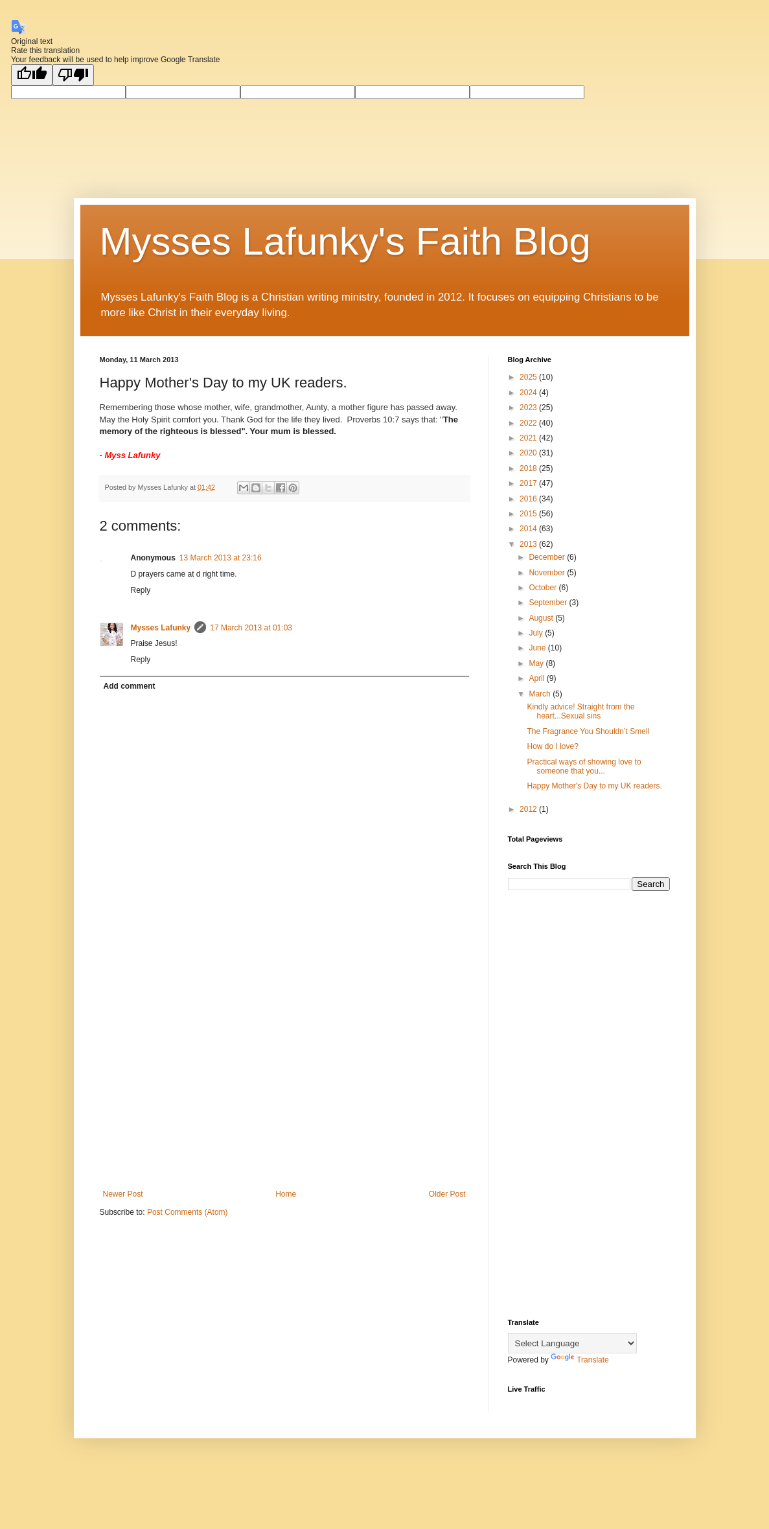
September (549, 602)
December (548, 557)
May (537, 663)
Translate (580, 1359)
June (538, 647)
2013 (529, 544)
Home (285, 1194)
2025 (529, 377)
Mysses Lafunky (161, 627)
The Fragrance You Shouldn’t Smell (588, 731)
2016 (529, 498)
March (541, 693)
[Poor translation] (73, 75)
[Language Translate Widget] (572, 1343)
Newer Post (123, 1194)
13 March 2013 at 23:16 (220, 557)
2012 (529, 809)
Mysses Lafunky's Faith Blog (345, 241)
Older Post (447, 1194)
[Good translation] (31, 75)
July (537, 633)
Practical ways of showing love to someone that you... (584, 766)
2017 (529, 483)
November (548, 572)
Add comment (129, 686)
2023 (529, 407)
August (542, 618)
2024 (529, 392)
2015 (529, 513)
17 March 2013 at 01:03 (251, 627)
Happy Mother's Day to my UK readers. (594, 785)
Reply (141, 590)
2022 (529, 423)
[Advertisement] (284, 1082)
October (543, 587)
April (537, 678)
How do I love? (552, 746)
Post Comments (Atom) (187, 1212)
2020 (529, 452)
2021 (529, 438)
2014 (529, 528)
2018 (529, 468)
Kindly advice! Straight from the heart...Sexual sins (580, 711)
